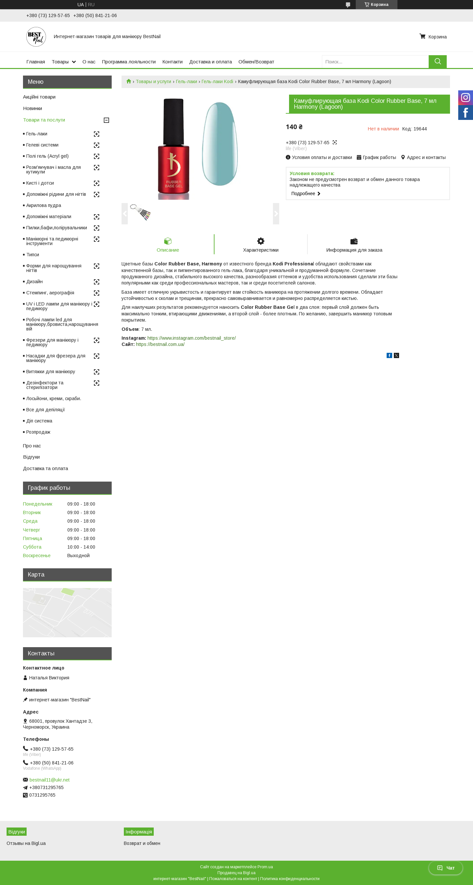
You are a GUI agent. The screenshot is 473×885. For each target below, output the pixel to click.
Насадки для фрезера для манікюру (55, 358)
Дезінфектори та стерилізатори (44, 385)
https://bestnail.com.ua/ (160, 344)
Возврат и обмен (142, 843)
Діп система (39, 420)
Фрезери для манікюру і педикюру (52, 342)
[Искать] (438, 61)
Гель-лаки (186, 81)
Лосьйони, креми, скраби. (53, 398)
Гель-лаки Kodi (217, 81)
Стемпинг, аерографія (50, 292)
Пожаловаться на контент (233, 878)
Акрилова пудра (43, 205)
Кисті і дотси (40, 183)
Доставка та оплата (45, 468)
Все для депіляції (45, 409)
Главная (35, 61)
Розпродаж (38, 432)
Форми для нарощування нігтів (53, 268)
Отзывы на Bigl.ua (26, 843)
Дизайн (34, 281)
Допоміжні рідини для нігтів (56, 194)
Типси (32, 254)
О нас (89, 61)
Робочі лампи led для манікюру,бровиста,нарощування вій (62, 324)
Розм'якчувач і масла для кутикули (53, 169)
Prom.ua (265, 867)
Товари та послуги (44, 120)
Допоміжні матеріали (48, 216)
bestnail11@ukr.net (50, 780)
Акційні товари (39, 97)
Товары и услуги (153, 81)
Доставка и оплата (210, 61)
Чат (446, 868)
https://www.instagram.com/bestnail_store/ (191, 338)
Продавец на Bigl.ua (236, 873)
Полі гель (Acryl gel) (47, 156)
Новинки (32, 108)
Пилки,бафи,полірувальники (56, 227)
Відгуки (31, 457)
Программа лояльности (129, 61)
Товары (60, 61)
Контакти (172, 61)
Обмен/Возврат (256, 61)
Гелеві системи (42, 145)
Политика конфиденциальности (290, 878)
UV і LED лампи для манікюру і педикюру (59, 306)
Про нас (32, 445)
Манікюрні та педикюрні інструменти (52, 241)
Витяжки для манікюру (50, 371)
